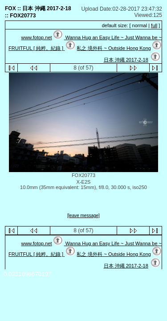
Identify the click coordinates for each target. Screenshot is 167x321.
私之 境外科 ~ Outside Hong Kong (114, 48)
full (154, 25)
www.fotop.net (36, 37)
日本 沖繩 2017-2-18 (126, 59)
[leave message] (83, 215)
